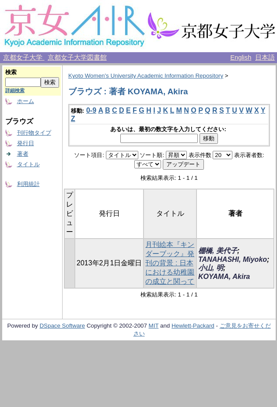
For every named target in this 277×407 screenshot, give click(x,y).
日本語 (265, 57)
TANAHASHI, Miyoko (232, 259)
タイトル (28, 164)
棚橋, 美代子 (217, 250)
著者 (22, 153)
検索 (11, 72)
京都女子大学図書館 (77, 57)
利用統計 (28, 184)
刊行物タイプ (34, 132)
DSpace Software (62, 325)
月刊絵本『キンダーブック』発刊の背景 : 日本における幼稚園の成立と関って (169, 263)
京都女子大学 (23, 57)
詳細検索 (15, 90)
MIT (154, 325)
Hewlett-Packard (193, 325)
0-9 (91, 110)
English (240, 57)
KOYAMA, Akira (224, 276)
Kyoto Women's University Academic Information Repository (145, 75)
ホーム (25, 101)
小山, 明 (210, 267)
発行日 (25, 143)
